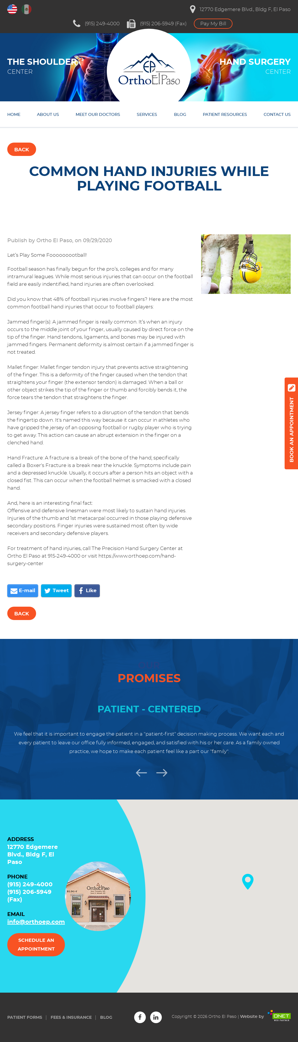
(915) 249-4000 (96, 23)
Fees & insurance (71, 1018)
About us (48, 115)
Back (21, 149)
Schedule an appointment (36, 944)
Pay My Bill (213, 23)
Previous (139, 772)
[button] (247, 882)
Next (159, 772)
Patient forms (24, 1018)
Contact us (277, 115)
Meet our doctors (98, 115)
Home (13, 115)
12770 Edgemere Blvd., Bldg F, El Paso (240, 9)
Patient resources (225, 115)
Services (147, 115)
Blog (180, 115)
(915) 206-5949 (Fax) (157, 23)
